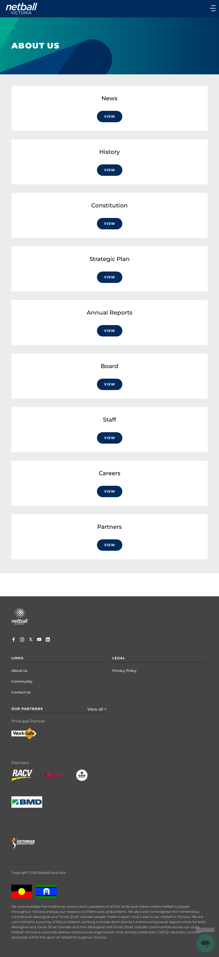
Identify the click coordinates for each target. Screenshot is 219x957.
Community (22, 681)
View (109, 116)
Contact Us (21, 692)
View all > (97, 709)
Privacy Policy (124, 670)
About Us (19, 670)
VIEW (109, 277)
